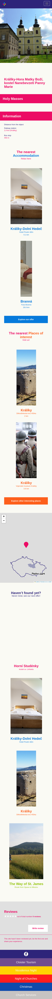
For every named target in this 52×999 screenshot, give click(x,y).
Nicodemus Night (25, 970)
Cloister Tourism (26, 962)
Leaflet (37, 581)
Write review (38, 928)
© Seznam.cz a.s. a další (45, 581)
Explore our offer (26, 319)
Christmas (26, 986)
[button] (26, 545)
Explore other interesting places (26, 501)
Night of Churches (26, 978)
